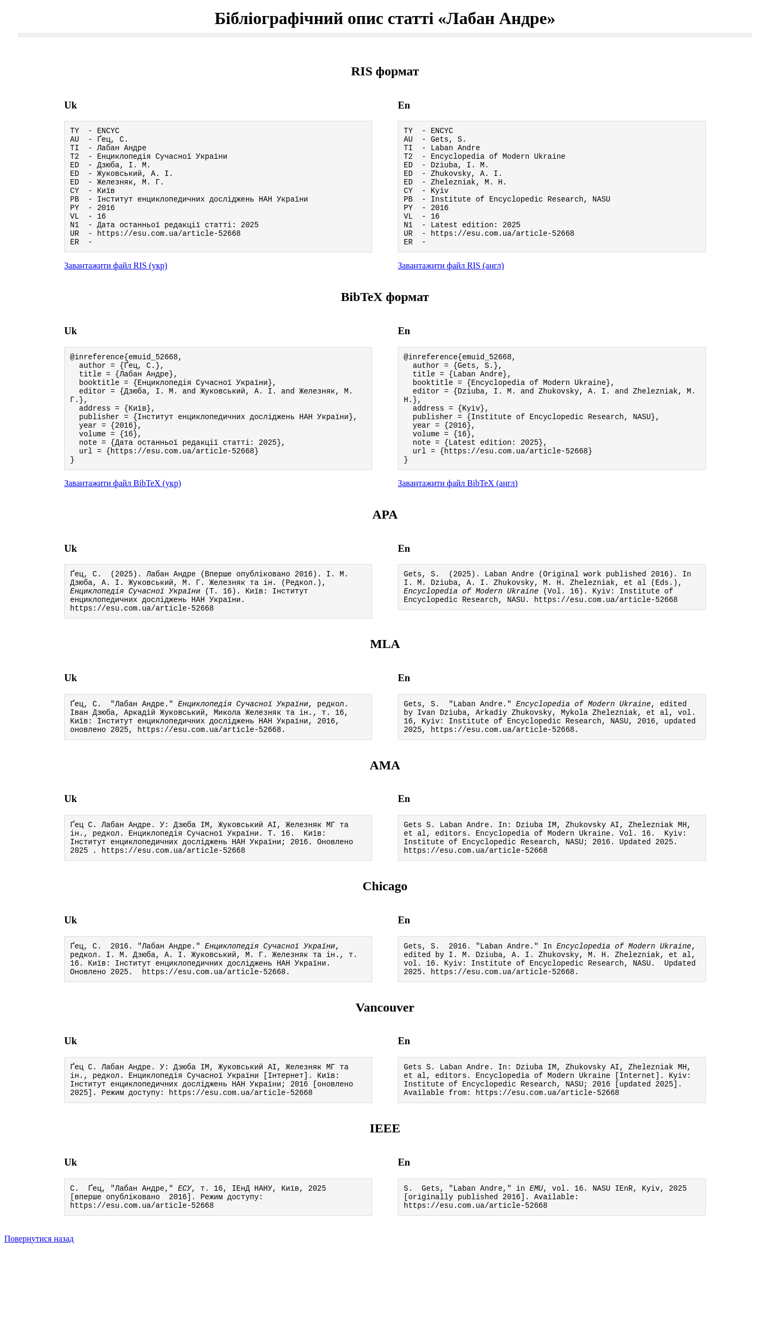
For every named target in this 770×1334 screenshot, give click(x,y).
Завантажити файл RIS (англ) (451, 287)
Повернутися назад (39, 1320)
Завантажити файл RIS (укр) (115, 287)
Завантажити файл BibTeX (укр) (122, 526)
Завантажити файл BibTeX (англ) (458, 526)
